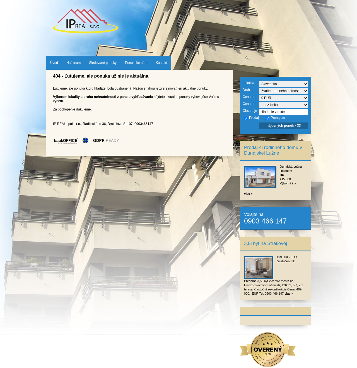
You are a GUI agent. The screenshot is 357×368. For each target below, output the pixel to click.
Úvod (54, 63)
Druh (246, 90)
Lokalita (248, 83)
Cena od (249, 97)
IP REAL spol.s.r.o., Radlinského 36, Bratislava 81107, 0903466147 (103, 124)
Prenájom (275, 118)
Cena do (249, 104)
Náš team (73, 63)
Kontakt (161, 63)
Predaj (251, 118)
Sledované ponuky (103, 63)
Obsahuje (250, 111)
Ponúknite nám (136, 63)
